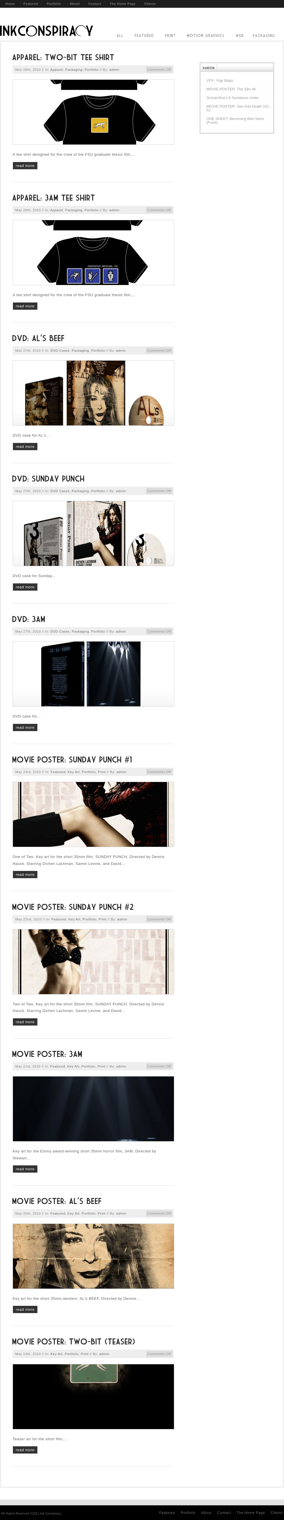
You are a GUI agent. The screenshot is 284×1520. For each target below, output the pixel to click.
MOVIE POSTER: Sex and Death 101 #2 (237, 108)
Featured (31, 3)
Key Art (74, 772)
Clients (150, 3)
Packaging (73, 69)
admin (115, 69)
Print (102, 772)
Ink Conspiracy (46, 23)
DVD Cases (60, 350)
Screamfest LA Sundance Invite (232, 98)
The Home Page (123, 3)
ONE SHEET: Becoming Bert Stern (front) (235, 121)
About (75, 3)
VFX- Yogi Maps (219, 80)
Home (10, 3)
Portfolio (54, 3)
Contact (94, 3)
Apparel (56, 69)
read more (25, 165)
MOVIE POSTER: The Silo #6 (231, 89)
